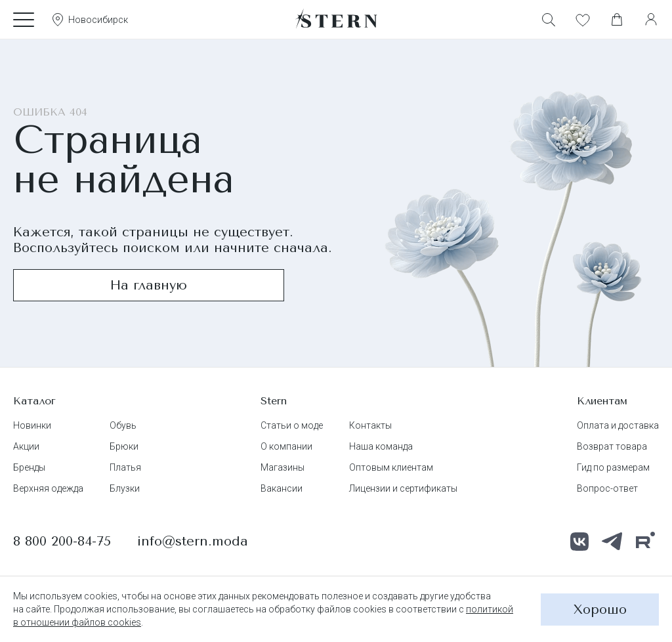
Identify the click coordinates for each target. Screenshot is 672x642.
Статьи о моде (292, 425)
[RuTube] (645, 541)
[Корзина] (616, 19)
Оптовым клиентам (391, 467)
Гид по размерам (613, 467)
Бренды (29, 467)
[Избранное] (582, 19)
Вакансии (282, 488)
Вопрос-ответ (607, 488)
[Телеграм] (612, 541)
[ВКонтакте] (579, 541)
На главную (148, 285)
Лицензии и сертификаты (403, 488)
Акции (26, 446)
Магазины (282, 467)
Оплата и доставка (618, 425)
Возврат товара (612, 446)
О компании (286, 446)
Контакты (370, 425)
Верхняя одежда (48, 488)
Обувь (123, 425)
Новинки (32, 425)
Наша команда (381, 446)
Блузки (125, 488)
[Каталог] (24, 20)
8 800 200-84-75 (62, 541)
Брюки (124, 446)
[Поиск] (548, 19)
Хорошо (600, 609)
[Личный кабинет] (651, 19)
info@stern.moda (192, 541)
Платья (125, 467)
